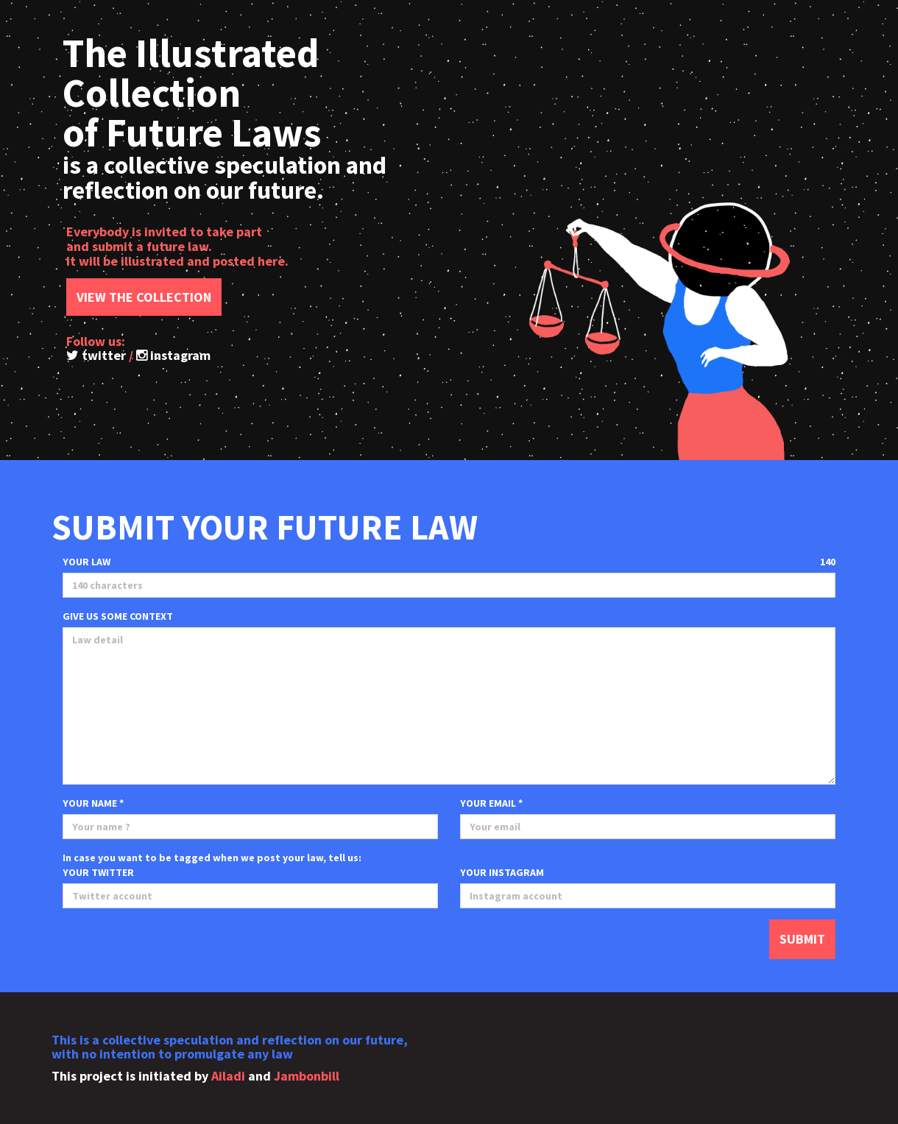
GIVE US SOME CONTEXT (118, 616)
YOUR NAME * (93, 803)
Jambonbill (306, 1075)
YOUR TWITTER (98, 872)
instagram (173, 355)
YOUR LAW (86, 561)
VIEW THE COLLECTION (144, 297)
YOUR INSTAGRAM (502, 872)
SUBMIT (802, 938)
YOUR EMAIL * (491, 803)
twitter (96, 355)
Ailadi (228, 1075)
